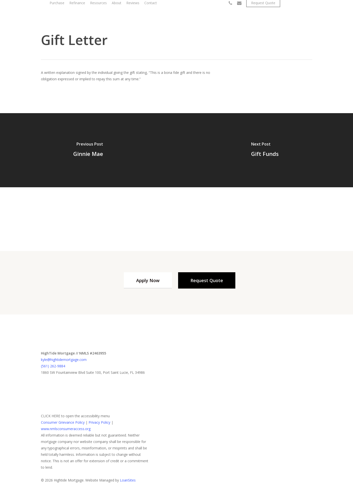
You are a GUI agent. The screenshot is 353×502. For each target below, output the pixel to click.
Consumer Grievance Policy (63, 422)
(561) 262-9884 (53, 366)
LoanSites (128, 480)
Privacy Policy (99, 422)
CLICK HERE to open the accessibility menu (75, 416)
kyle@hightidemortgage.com (64, 359)
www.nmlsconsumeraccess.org (66, 428)
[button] (148, 280)
